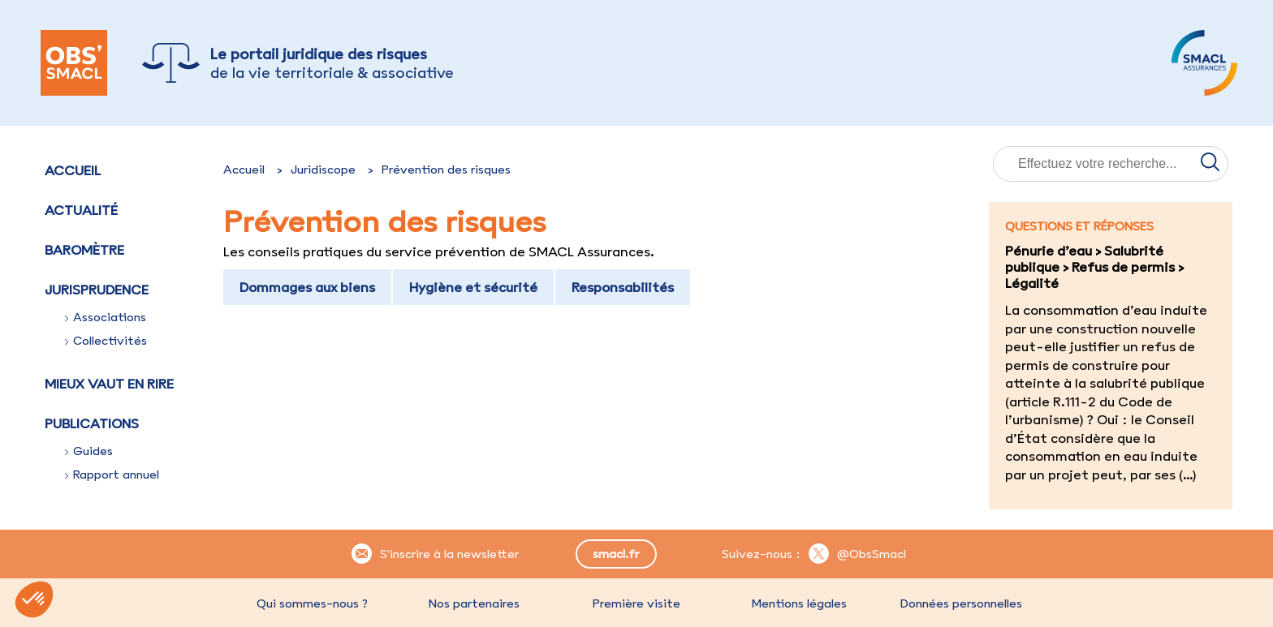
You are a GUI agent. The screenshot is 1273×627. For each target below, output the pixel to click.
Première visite (636, 603)
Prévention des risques (446, 169)
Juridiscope (323, 169)
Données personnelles (961, 603)
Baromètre (84, 250)
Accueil (73, 170)
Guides (89, 451)
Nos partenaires (474, 603)
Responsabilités (623, 287)
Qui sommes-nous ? (312, 603)
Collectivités (106, 340)
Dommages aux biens (307, 287)
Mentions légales (799, 603)
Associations (105, 317)
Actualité (81, 210)
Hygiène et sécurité (473, 287)
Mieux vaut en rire (109, 384)
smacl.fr (616, 554)
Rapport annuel (112, 474)
